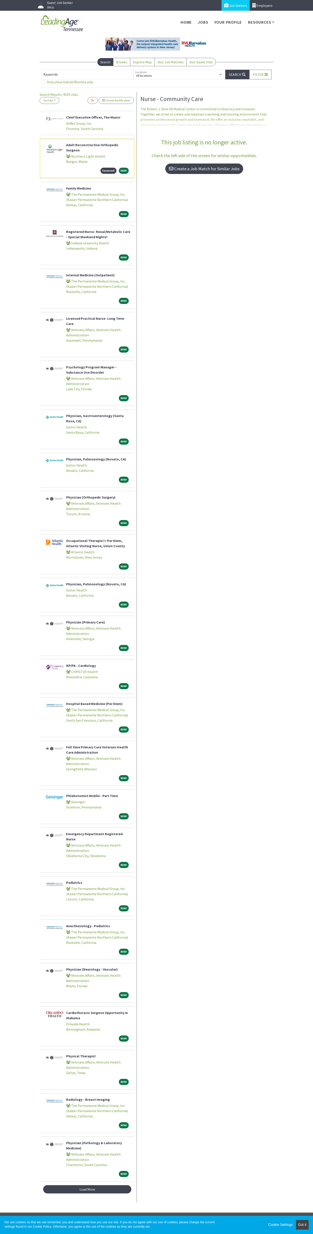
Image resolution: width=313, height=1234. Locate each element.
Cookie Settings (280, 1225)
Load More (87, 1189)
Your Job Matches (171, 62)
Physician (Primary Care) (85, 622)
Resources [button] (259, 22)
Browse (121, 62)
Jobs (203, 22)
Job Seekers (235, 5)
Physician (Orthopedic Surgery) (91, 497)
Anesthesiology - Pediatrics (88, 926)
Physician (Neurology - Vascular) (92, 969)
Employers (262, 5)
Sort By (48, 100)
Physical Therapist (81, 1056)
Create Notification (116, 100)
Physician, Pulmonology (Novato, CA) (96, 459)
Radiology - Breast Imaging (88, 1099)
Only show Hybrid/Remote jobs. (70, 82)
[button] (260, 74)
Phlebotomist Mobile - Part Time (92, 796)
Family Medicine (78, 188)
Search (105, 62)
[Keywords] (87, 74)
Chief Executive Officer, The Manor (93, 117)
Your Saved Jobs (201, 62)
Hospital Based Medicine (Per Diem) (94, 703)
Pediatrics (74, 882)
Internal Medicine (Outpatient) (90, 275)
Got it (302, 1225)
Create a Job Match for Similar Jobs (204, 168)
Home (186, 22)
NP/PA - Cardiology (81, 665)
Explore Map (142, 62)
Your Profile (228, 22)
